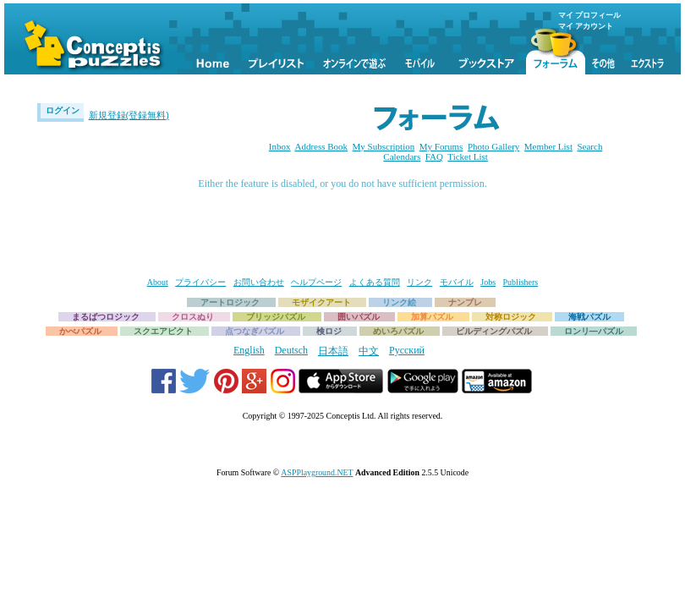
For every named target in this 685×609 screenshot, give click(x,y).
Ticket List (467, 156)
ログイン (62, 110)
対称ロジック (510, 316)
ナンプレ (465, 302)
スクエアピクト (163, 331)
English (249, 350)
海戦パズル (589, 316)
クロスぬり (193, 316)
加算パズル (432, 316)
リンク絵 (399, 302)
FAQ (434, 156)
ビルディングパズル (494, 331)
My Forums (441, 146)
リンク (419, 282)
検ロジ (329, 331)
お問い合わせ (258, 282)
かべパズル (80, 331)
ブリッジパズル (275, 316)
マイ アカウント (585, 26)
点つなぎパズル (254, 331)
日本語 (333, 351)
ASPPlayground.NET (317, 472)
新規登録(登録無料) (129, 115)
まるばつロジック (106, 316)
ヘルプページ (316, 282)
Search (589, 146)
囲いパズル (358, 316)
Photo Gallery (493, 146)
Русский (407, 350)
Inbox (280, 146)
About (157, 282)
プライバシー (200, 282)
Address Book (321, 146)
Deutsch (291, 350)
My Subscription (384, 146)
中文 (369, 351)
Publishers (521, 282)
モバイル (457, 282)
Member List (548, 146)
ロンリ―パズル (593, 331)
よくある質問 (374, 282)
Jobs (488, 282)
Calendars (401, 156)
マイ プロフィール (589, 15)
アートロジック (230, 302)
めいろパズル (398, 331)
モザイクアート (321, 302)
